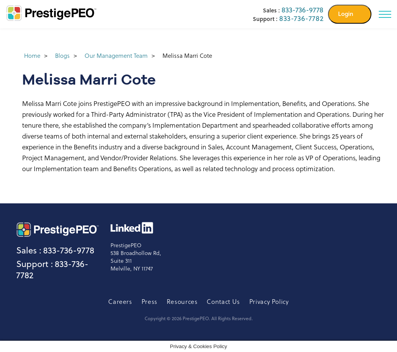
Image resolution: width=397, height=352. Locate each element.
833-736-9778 (302, 10)
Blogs (62, 55)
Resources (182, 301)
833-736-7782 (301, 18)
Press (149, 301)
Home (32, 55)
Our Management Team (116, 55)
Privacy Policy (269, 301)
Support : (34, 264)
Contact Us (223, 301)
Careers (120, 301)
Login (345, 13)
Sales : (28, 250)
